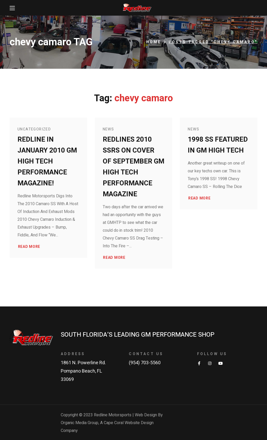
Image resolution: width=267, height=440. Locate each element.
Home (153, 42)
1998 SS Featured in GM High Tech (218, 145)
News (108, 129)
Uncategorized (34, 129)
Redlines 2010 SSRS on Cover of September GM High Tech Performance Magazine (133, 167)
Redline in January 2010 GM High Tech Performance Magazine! (47, 161)
